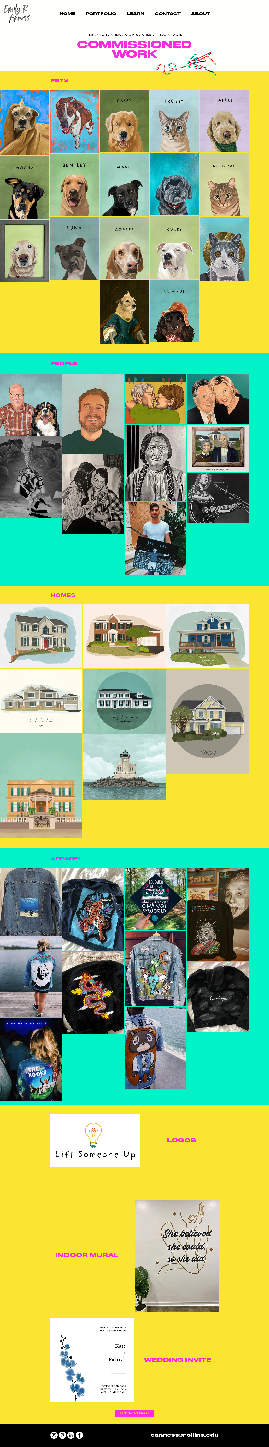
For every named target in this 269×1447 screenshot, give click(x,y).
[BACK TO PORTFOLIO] (134, 1413)
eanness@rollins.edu (185, 1435)
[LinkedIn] (70, 1435)
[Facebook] (79, 1435)
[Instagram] (54, 1435)
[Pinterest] (62, 1435)
